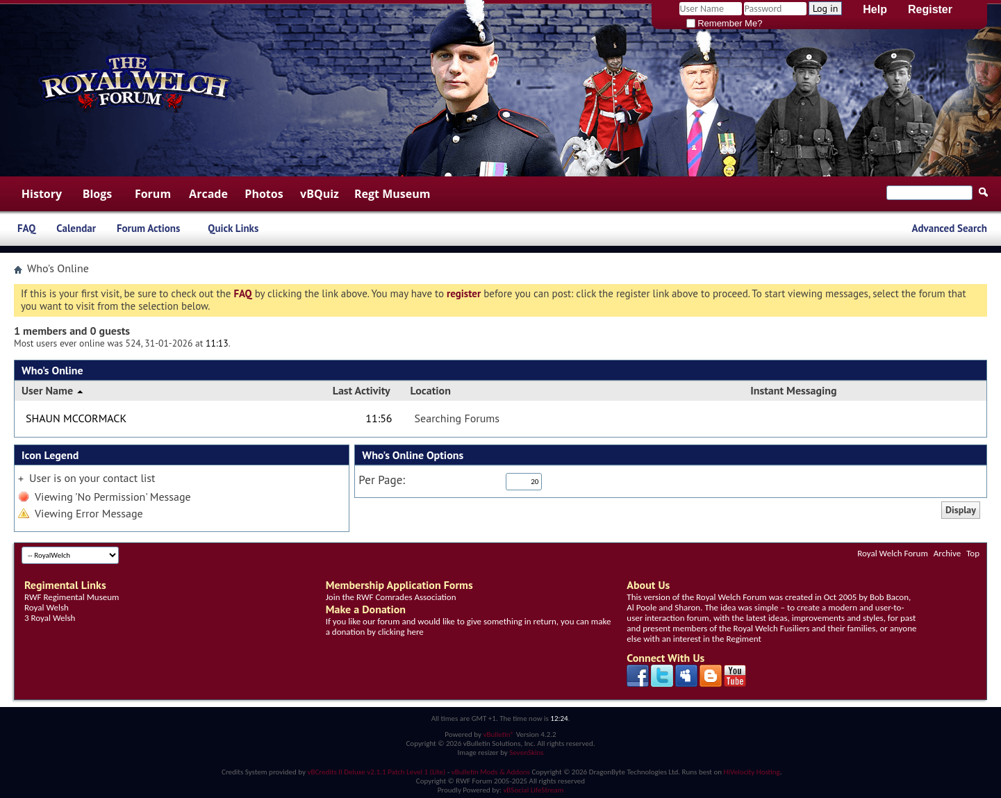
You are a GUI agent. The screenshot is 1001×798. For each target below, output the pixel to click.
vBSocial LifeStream (533, 790)
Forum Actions (148, 228)
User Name (53, 390)
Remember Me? (724, 23)
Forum (153, 193)
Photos (264, 193)
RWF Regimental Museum (71, 597)
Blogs (98, 193)
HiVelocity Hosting (752, 771)
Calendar (76, 228)
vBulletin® (498, 734)
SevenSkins (526, 752)
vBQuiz (319, 193)
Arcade (208, 193)
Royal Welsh (46, 607)
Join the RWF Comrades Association (391, 597)
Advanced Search (949, 228)
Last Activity (361, 390)
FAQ (26, 228)
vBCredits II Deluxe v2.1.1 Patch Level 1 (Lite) (377, 771)
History (42, 193)
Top (972, 553)
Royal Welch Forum (892, 553)
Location (431, 390)
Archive (947, 553)
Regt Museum (392, 193)
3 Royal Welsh (49, 618)
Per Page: (381, 480)
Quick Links (233, 228)
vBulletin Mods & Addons (491, 771)
